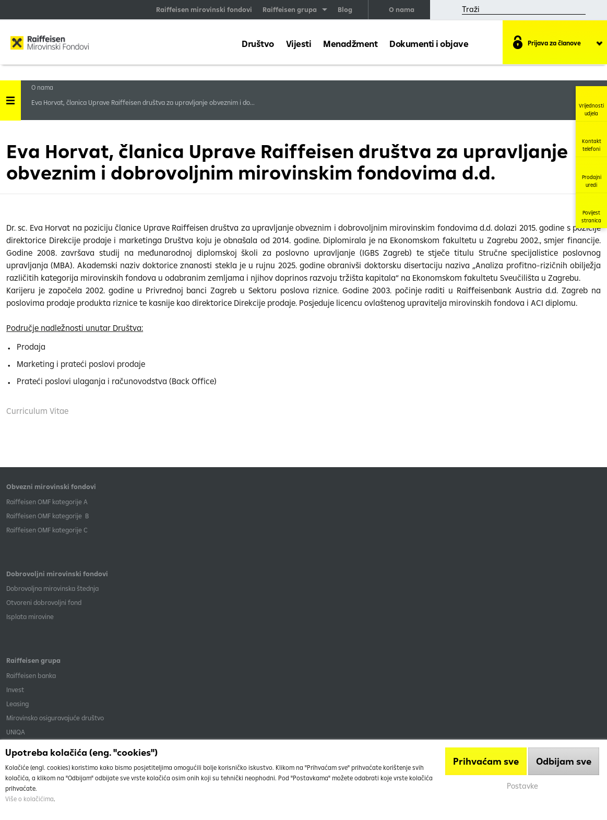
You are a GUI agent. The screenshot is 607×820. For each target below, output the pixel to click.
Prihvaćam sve (486, 761)
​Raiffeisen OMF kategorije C (47, 530)
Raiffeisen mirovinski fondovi (204, 9)
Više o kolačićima (29, 799)
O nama (401, 9)
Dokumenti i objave (428, 43)
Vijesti (299, 43)
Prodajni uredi (591, 174)
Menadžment (350, 43)
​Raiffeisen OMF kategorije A (47, 501)
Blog (345, 9)
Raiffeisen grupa (290, 9)
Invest (15, 689)
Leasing (17, 703)
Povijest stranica (591, 210)
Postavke (522, 786)
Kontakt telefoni (591, 139)
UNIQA (15, 732)
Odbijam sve (563, 761)
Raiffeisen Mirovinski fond (49, 44)
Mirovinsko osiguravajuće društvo (55, 718)
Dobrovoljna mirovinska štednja (52, 588)
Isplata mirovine (30, 616)
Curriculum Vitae (37, 411)
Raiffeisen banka (31, 675)
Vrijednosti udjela (591, 103)
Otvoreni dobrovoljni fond (43, 602)
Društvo (258, 43)
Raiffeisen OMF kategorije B (47, 516)
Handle (10, 97)
